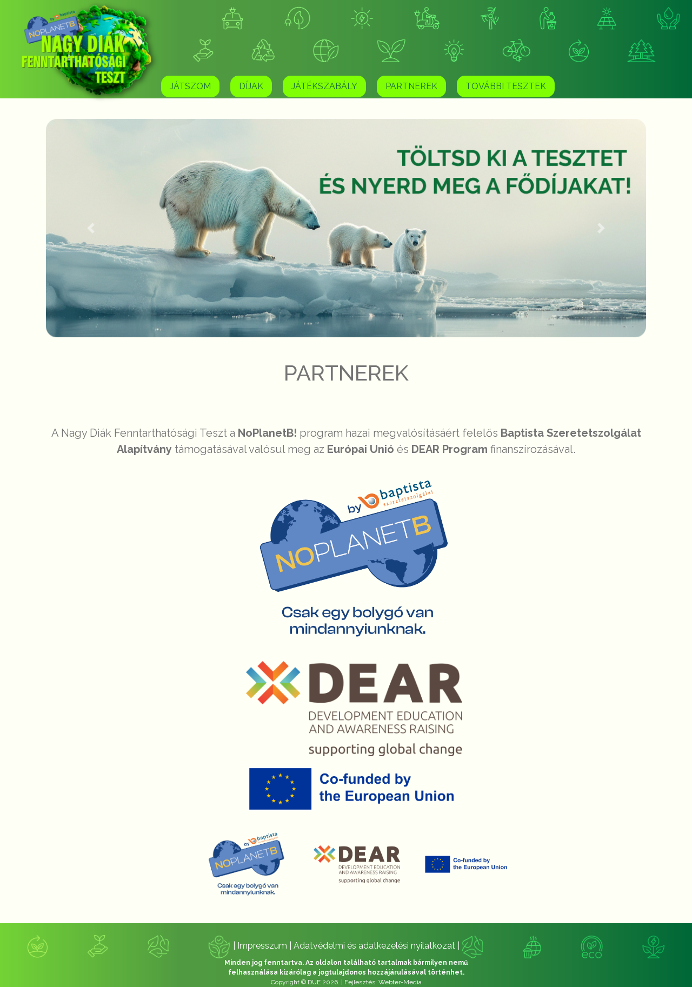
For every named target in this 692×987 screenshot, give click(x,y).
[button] (91, 228)
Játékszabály (324, 86)
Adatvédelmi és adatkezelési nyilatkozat (375, 946)
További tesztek (505, 86)
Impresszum (263, 946)
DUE (314, 982)
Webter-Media (400, 982)
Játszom (190, 86)
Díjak (251, 86)
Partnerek (411, 86)
